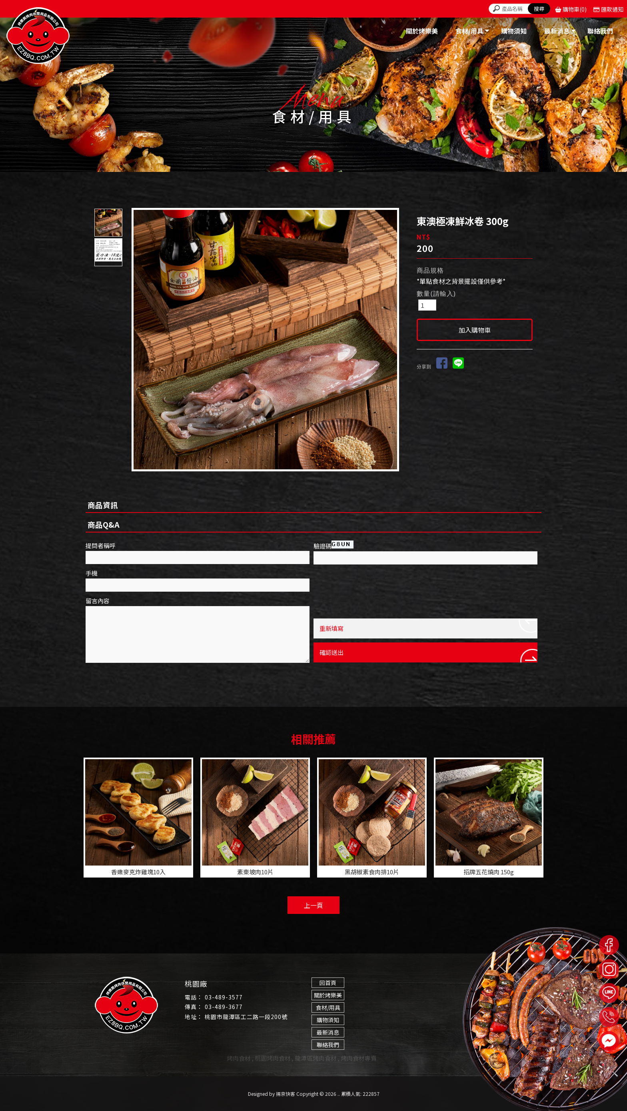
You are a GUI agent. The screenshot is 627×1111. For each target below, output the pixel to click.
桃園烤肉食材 (273, 1058)
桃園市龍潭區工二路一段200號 (246, 1017)
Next (394, 339)
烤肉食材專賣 (359, 1058)
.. (338, 1093)
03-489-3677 (224, 1007)
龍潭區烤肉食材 (316, 1058)
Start (268, 476)
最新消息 (328, 1032)
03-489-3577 (224, 997)
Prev (140, 339)
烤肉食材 (239, 1058)
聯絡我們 (328, 1045)
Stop (274, 476)
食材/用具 (328, 1007)
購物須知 (328, 1020)
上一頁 (313, 905)
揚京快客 (285, 1093)
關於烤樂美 (328, 995)
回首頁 (327, 983)
